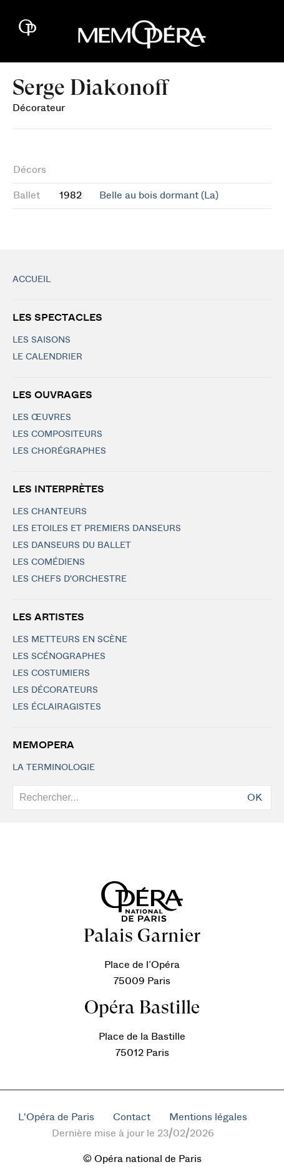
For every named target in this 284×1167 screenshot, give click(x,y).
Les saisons (41, 340)
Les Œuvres (41, 417)
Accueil (31, 279)
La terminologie (53, 767)
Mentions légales (208, 1117)
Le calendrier (47, 357)
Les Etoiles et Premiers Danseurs (96, 528)
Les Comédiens (48, 562)
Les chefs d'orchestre (69, 579)
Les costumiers (51, 673)
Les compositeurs (57, 434)
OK (254, 798)
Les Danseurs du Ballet (71, 545)
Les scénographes (58, 656)
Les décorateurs (55, 690)
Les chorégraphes (59, 451)
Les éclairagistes (56, 707)
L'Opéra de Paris (56, 1117)
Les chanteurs (49, 511)
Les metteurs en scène (69, 639)
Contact (131, 1117)
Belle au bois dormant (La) (158, 195)
